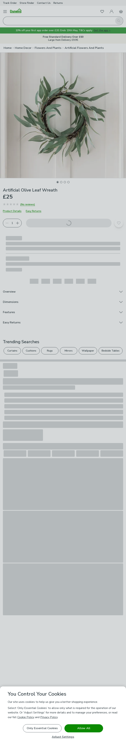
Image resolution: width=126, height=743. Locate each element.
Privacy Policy (49, 717)
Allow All (83, 728)
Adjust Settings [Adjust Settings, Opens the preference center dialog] (63, 737)
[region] (63, 714)
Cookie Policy (25, 717)
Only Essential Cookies (42, 728)
